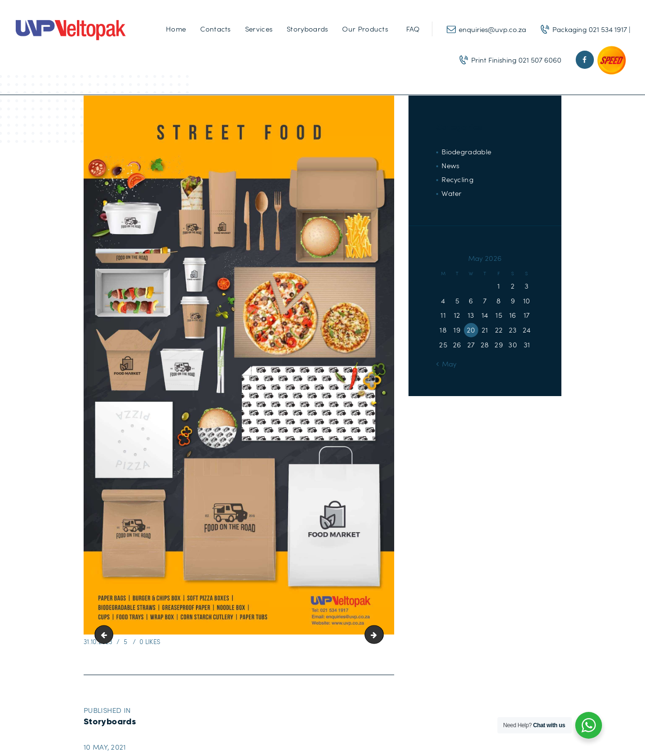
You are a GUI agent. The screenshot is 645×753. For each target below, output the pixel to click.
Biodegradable (466, 151)
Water (451, 193)
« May (446, 363)
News (450, 165)
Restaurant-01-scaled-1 (106, 634)
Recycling (457, 179)
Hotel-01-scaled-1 (380, 634)
